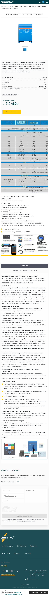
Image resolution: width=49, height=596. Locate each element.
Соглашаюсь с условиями (38, 592)
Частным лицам (7, 546)
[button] (47, 2)
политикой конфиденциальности (34, 519)
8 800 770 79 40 (10, 571)
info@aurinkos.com (35, 579)
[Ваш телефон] (13, 496)
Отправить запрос (12, 112)
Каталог (17, 553)
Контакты (27, 553)
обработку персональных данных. (26, 521)
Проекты (33, 546)
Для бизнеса (21, 546)
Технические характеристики (24, 270)
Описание (24, 266)
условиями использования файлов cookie (13, 593)
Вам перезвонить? (8, 575)
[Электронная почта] (13, 501)
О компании (5, 553)
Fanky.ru (34, 587)
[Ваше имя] (13, 491)
